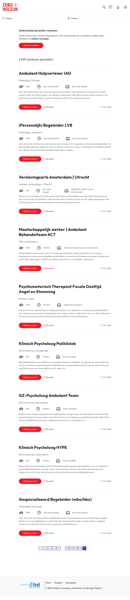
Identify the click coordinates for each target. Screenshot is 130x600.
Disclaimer (58, 582)
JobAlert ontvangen (40, 38)
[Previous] (40, 548)
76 (80, 548)
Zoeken (7, 18)
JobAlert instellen (31, 45)
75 (76, 548)
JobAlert (118, 7)
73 (67, 548)
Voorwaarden (71, 582)
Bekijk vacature (30, 107)
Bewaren (50, 107)
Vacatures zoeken (104, 7)
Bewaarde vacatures (111, 7)
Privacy (48, 582)
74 (71, 548)
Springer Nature (94, 588)
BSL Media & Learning (59, 588)
